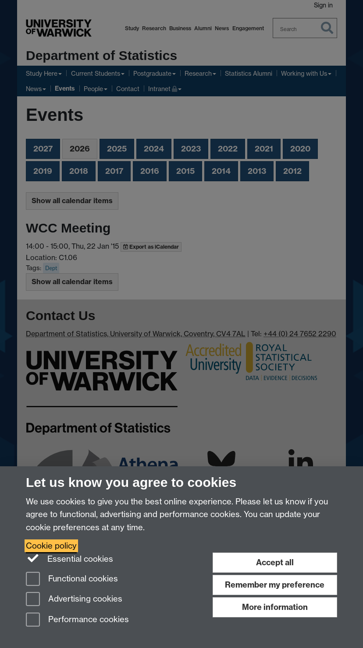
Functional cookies (72, 579)
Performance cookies (77, 620)
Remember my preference (274, 585)
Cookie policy (51, 546)
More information (275, 607)
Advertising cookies (74, 600)
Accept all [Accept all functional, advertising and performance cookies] (275, 562)
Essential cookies (69, 558)
